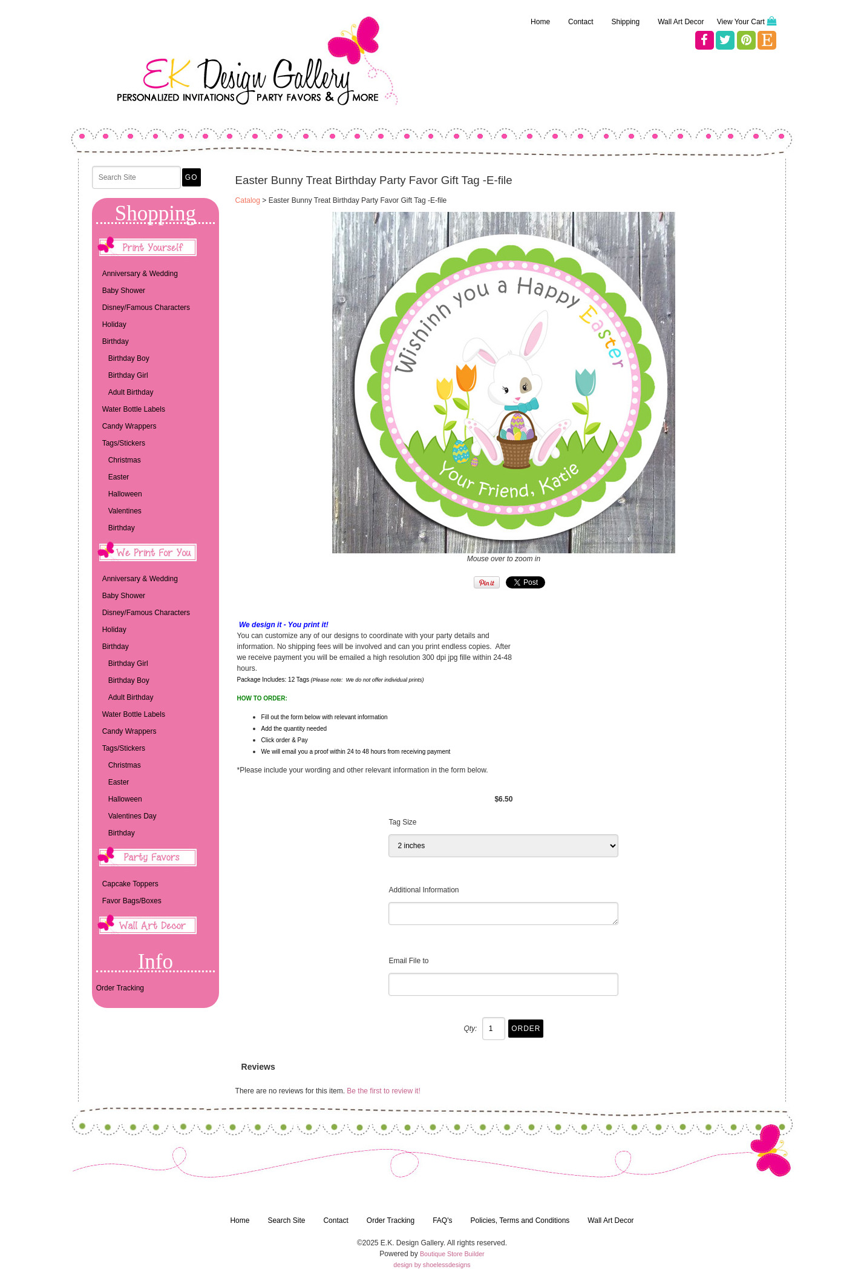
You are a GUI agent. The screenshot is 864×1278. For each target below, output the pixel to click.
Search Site (286, 1220)
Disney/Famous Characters (146, 307)
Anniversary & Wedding (140, 273)
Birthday (115, 341)
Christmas (124, 460)
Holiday (114, 324)
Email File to (408, 961)
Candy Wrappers (129, 426)
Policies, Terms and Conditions (519, 1220)
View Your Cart (741, 22)
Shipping (625, 22)
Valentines (125, 511)
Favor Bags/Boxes (132, 901)
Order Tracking (120, 988)
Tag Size (402, 822)
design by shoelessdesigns (431, 1264)
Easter (118, 477)
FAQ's (442, 1220)
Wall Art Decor (681, 22)
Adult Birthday (131, 392)
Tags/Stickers (123, 443)
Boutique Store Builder (452, 1253)
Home (540, 22)
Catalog (247, 200)
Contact (580, 22)
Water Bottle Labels (133, 409)
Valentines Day (132, 816)
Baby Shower (123, 290)
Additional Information (423, 890)
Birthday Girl (128, 375)
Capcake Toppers (130, 884)
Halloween (125, 494)
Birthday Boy (128, 358)
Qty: (470, 1028)
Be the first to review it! (383, 1091)
